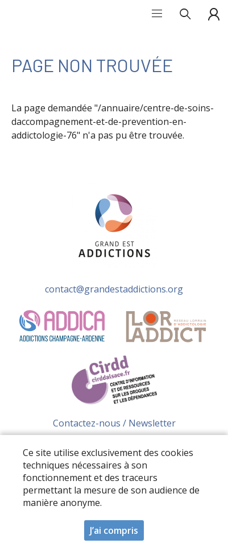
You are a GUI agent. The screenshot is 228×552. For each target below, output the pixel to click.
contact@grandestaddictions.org (114, 289)
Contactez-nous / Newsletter (114, 423)
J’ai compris (114, 531)
